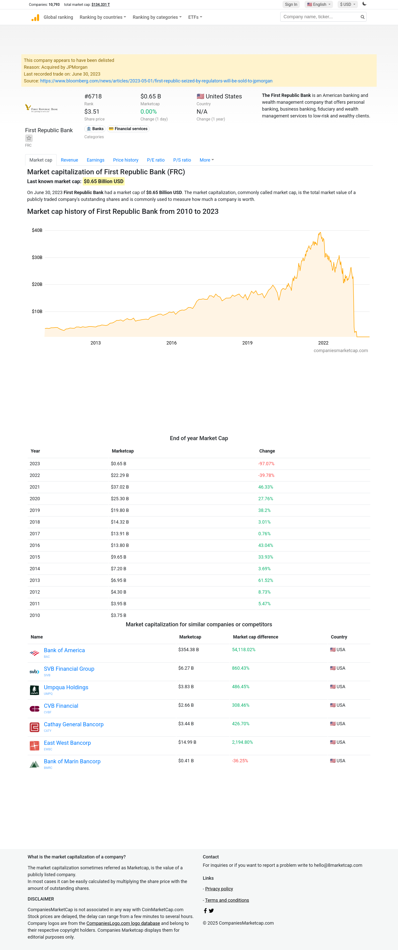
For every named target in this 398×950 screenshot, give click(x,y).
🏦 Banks (95, 128)
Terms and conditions (227, 900)
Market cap (40, 160)
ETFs (193, 17)
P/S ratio (182, 160)
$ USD (346, 4)
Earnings (96, 160)
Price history (126, 160)
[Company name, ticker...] (323, 17)
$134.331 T (101, 5)
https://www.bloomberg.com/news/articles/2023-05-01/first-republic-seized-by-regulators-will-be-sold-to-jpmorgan (156, 80)
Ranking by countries (101, 17)
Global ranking (58, 17)
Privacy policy (219, 888)
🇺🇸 (317, 4)
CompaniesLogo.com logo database (123, 923)
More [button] (205, 160)
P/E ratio (156, 160)
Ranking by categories (155, 17)
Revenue (69, 160)
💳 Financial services (128, 128)
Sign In (291, 4)
